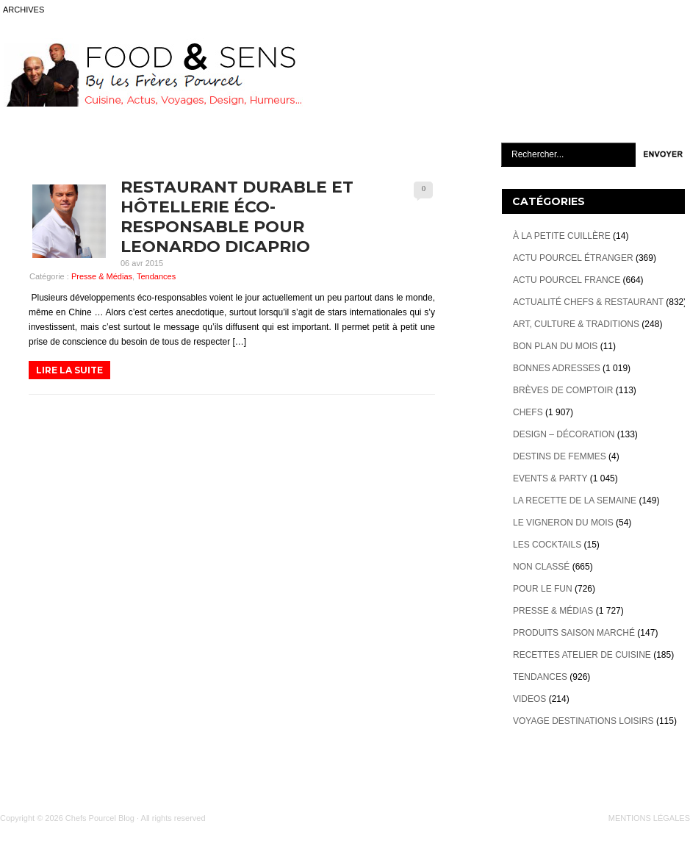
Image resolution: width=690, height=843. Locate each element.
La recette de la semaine (574, 500)
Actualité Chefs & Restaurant (588, 302)
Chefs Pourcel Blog (99, 818)
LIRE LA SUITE (69, 370)
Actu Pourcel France (566, 280)
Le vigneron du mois (563, 522)
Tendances (156, 276)
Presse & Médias (101, 276)
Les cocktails (547, 544)
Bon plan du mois (555, 346)
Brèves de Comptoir (563, 390)
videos (529, 699)
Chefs (528, 412)
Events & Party (550, 478)
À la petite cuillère (562, 236)
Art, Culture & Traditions (576, 324)
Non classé (541, 567)
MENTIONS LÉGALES (649, 818)
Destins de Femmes (559, 456)
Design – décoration (563, 434)
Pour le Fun (542, 589)
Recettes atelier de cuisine (582, 655)
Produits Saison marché (574, 633)
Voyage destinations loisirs (583, 721)
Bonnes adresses (556, 368)
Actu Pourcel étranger (573, 258)
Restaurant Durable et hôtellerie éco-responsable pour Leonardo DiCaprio (237, 217)
